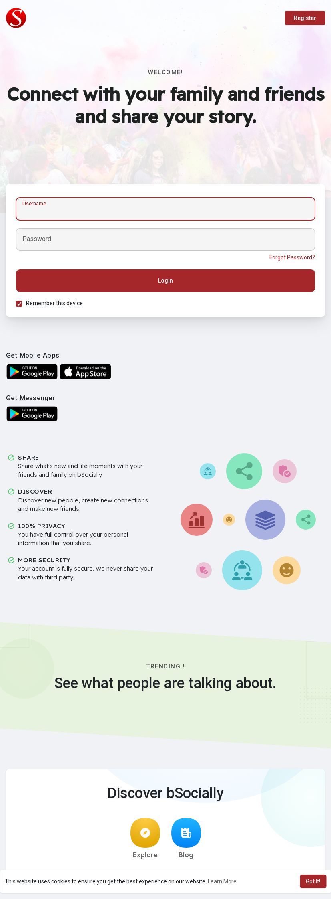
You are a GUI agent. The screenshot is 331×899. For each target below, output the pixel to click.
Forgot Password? (292, 257)
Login (165, 280)
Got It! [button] (313, 881)
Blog (186, 838)
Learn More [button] (222, 881)
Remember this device (54, 303)
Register (305, 18)
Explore (145, 838)
